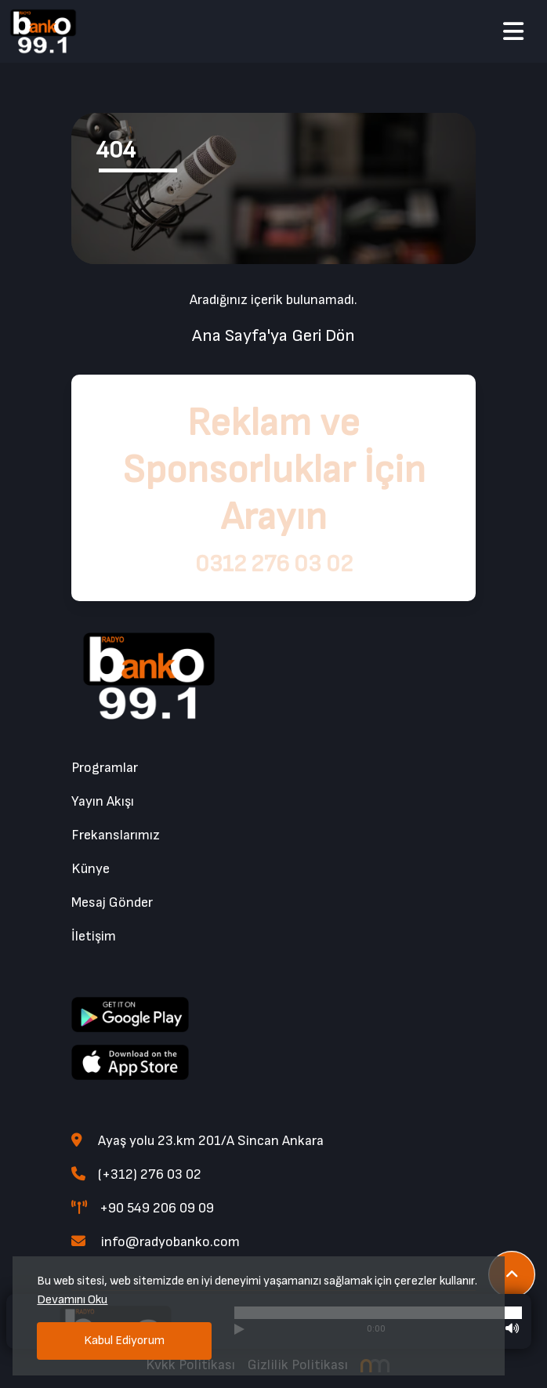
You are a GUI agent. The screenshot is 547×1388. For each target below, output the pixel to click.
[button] (513, 33)
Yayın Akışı (102, 801)
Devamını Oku (72, 1299)
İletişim (93, 936)
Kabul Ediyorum (124, 1340)
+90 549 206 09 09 (142, 1208)
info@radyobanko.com (155, 1242)
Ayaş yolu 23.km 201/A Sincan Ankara (197, 1141)
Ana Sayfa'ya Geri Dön (273, 335)
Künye (90, 869)
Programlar (104, 767)
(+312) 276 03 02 (136, 1174)
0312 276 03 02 (274, 564)
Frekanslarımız (115, 835)
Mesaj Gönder (112, 902)
